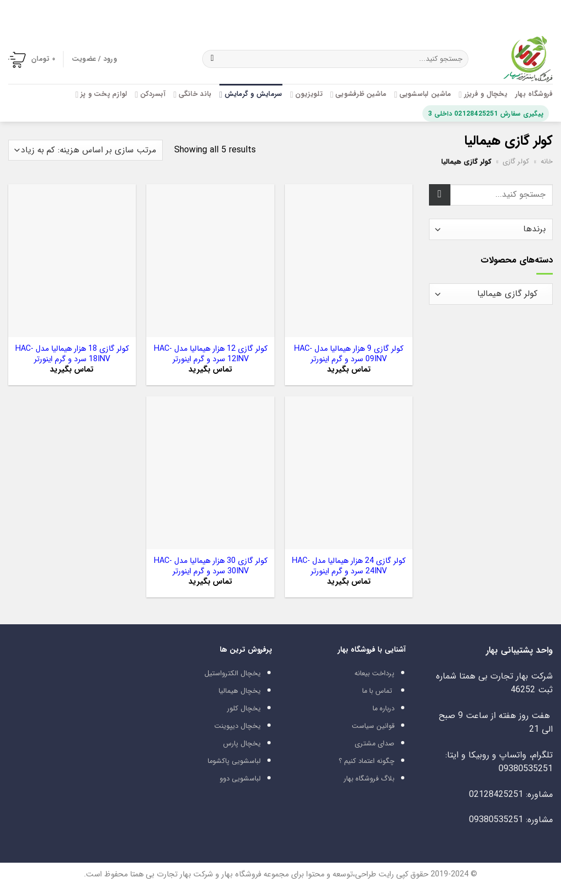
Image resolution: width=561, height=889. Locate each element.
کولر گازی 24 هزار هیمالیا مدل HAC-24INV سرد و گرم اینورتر (348, 566)
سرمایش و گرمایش (250, 94)
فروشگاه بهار (534, 94)
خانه (547, 161)
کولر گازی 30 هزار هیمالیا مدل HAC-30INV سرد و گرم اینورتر (210, 566)
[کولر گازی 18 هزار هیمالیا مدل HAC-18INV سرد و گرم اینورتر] (72, 260)
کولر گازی (515, 161)
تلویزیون (306, 94)
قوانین (385, 726)
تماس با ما (377, 691)
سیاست (363, 726)
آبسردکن (150, 94)
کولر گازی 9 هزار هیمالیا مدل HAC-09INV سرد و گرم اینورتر (348, 354)
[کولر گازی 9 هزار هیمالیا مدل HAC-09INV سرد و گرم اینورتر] (349, 260)
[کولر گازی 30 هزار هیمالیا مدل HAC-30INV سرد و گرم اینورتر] (210, 472)
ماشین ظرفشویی (358, 94)
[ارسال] (212, 59)
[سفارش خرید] (85, 150)
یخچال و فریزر (483, 94)
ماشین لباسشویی (422, 94)
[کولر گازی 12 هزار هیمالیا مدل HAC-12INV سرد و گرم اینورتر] (210, 260)
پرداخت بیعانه (374, 673)
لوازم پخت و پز (101, 94)
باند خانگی (192, 94)
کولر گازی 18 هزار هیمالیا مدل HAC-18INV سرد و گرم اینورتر (72, 354)
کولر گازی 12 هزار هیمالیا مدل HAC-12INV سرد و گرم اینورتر (210, 354)
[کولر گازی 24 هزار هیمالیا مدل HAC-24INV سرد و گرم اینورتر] (349, 472)
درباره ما (383, 708)
